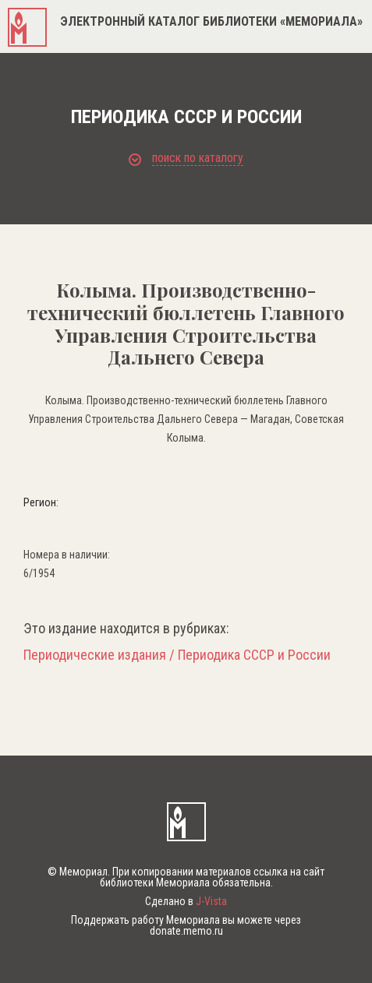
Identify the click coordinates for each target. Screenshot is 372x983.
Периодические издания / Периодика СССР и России (177, 655)
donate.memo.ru (186, 930)
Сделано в (186, 901)
